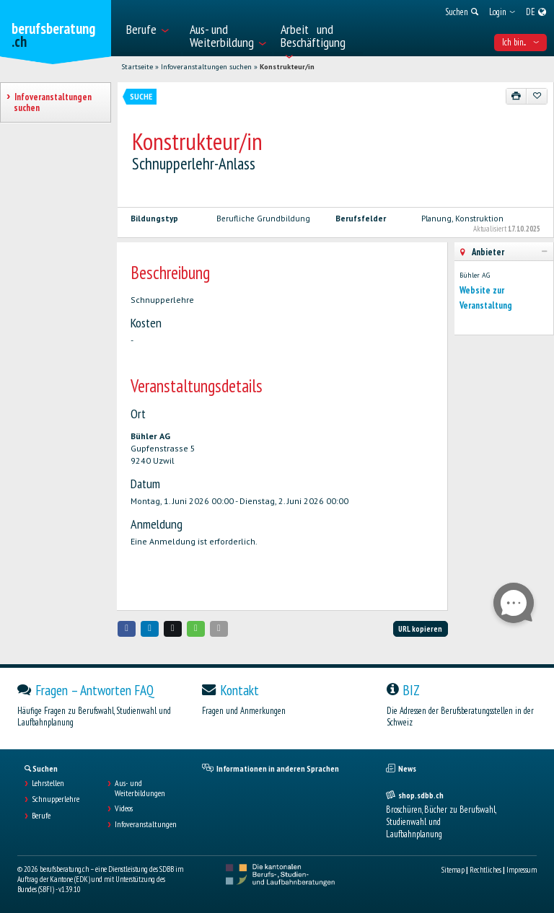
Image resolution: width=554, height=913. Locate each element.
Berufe (41, 816)
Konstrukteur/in (287, 66)
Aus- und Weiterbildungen (140, 788)
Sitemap (453, 870)
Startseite (137, 66)
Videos (124, 808)
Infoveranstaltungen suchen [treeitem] (53, 102)
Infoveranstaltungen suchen (206, 66)
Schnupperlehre (55, 799)
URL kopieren (420, 629)
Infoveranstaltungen (146, 824)
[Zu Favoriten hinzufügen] (537, 96)
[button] (127, 628)
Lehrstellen (48, 783)
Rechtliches (485, 870)
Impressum (521, 870)
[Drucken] (516, 96)
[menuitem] (150, 28)
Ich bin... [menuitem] (520, 42)
